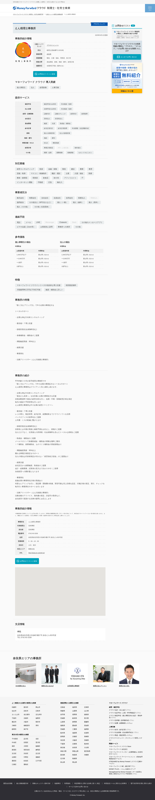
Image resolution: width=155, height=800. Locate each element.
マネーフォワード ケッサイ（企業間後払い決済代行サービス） (126, 753)
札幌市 (14, 707)
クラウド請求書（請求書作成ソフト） (122, 720)
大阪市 (26, 722)
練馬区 (38, 750)
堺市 (37, 725)
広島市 (38, 711)
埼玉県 (62, 740)
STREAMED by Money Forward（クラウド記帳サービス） (125, 762)
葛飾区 (38, 757)
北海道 (62, 707)
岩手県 (62, 714)
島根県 (74, 758)
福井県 (74, 707)
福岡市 (38, 718)
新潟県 (62, 755)
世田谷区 (27, 750)
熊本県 (86, 744)
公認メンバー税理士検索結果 (54, 14)
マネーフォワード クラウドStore (120, 746)
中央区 (14, 742)
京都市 (26, 718)
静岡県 (74, 722)
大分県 (86, 747)
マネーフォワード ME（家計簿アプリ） (122, 766)
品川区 (26, 739)
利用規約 (67, 783)
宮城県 (62, 718)
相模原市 (27, 725)
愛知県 (74, 725)
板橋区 (38, 746)
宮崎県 (86, 740)
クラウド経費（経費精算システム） (121, 723)
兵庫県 (74, 744)
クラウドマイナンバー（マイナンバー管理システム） (125, 739)
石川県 (62, 758)
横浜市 (14, 722)
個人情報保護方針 (22, 783)
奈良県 (49, 54)
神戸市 (26, 729)
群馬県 (62, 736)
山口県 (86, 711)
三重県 (74, 729)
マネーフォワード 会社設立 (118, 749)
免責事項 (57, 783)
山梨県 (74, 711)
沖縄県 (86, 755)
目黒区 (26, 742)
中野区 (26, 757)
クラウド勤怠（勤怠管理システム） (121, 735)
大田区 (26, 746)
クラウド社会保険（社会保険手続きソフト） (124, 732)
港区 (13, 746)
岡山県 (74, 762)
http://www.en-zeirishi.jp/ (36, 553)
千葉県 (62, 744)
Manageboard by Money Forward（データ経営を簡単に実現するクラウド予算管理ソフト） (125, 773)
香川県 (86, 718)
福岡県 (86, 729)
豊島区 (26, 764)
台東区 (14, 757)
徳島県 (86, 714)
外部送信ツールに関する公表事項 (115, 783)
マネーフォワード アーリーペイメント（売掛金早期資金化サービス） (126, 758)
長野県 (74, 714)
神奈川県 (63, 751)
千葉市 (14, 718)
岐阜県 (74, 718)
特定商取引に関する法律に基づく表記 (87, 783)
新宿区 (14, 750)
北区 (37, 739)
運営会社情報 (7, 783)
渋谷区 (26, 753)
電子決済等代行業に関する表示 (141, 783)
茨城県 (62, 729)
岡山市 (38, 707)
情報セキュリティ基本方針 (41, 783)
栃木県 (62, 733)
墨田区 (14, 761)
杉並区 (26, 761)
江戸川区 (39, 761)
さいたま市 (15, 714)
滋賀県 (74, 733)
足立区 (38, 753)
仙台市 (14, 711)
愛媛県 (86, 722)
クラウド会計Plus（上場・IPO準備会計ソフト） (125, 713)
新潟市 (26, 707)
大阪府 (74, 740)
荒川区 (38, 742)
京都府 (74, 736)
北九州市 (39, 714)
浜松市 (26, 711)
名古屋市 (27, 714)
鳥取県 (74, 755)
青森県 (62, 711)
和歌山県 (75, 751)
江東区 (14, 764)
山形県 (62, 722)
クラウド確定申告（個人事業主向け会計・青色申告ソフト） (125, 716)
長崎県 (86, 736)
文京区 (14, 753)
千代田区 (15, 739)
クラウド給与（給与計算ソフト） (120, 729)
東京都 (62, 747)
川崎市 (14, 725)
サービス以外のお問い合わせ (78, 786)
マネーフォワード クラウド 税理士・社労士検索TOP (28, 14)
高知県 (86, 725)
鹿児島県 (87, 751)
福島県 (62, 725)
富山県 (62, 762)
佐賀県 (86, 733)
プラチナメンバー (53, 45)
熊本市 (38, 722)
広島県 (86, 707)
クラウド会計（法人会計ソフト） (120, 710)
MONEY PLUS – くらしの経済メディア (122, 769)
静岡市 (14, 729)
